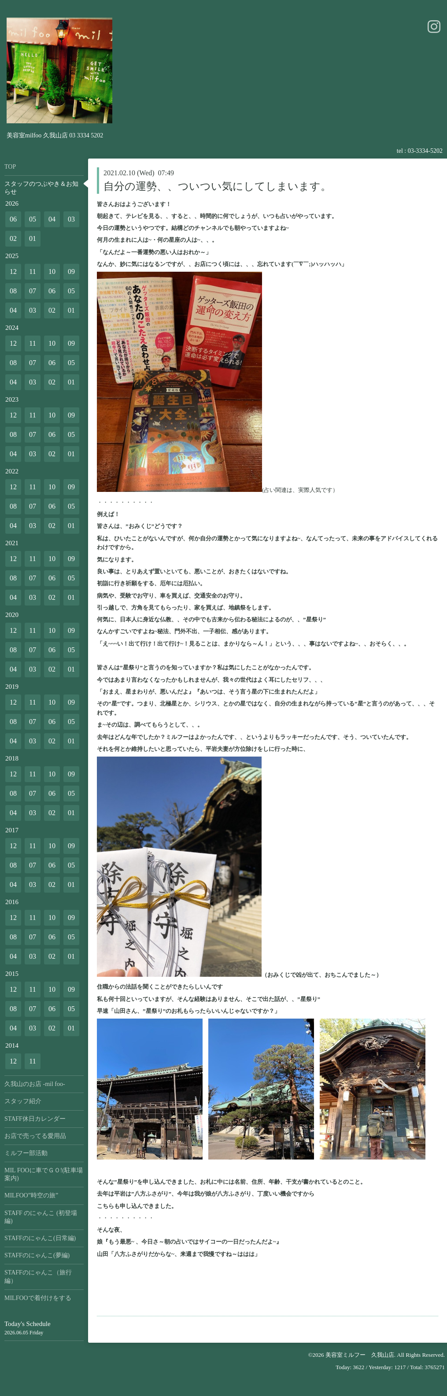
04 (51, 219)
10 (51, 271)
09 (71, 271)
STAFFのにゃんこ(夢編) (37, 1255)
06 (13, 219)
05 (32, 219)
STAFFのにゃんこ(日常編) (40, 1238)
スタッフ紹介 (22, 1101)
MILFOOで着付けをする (37, 1298)
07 (32, 291)
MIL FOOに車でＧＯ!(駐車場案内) (43, 1174)
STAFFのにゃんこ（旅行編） (38, 1276)
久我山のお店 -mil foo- (34, 1084)
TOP (10, 166)
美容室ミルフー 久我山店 (359, 1355)
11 (32, 271)
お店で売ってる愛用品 (35, 1136)
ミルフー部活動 (26, 1153)
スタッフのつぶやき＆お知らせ (41, 188)
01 (32, 238)
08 (13, 291)
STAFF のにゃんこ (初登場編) (40, 1217)
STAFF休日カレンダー (35, 1118)
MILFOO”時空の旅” (31, 1195)
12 (13, 271)
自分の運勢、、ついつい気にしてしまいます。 (217, 186)
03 (71, 219)
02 (13, 238)
